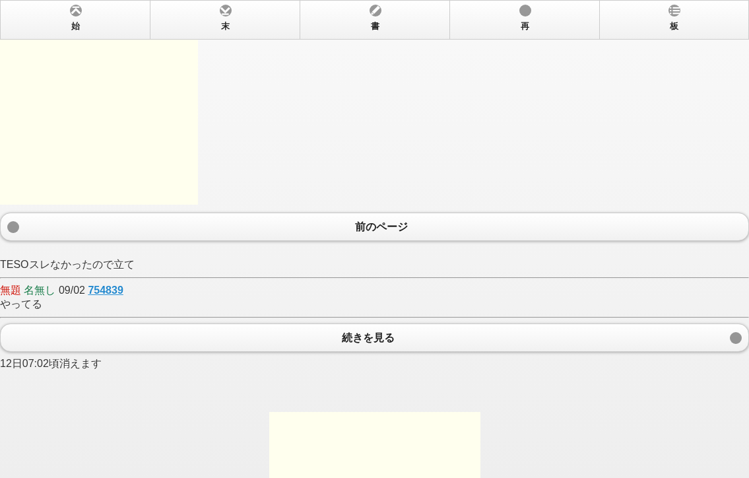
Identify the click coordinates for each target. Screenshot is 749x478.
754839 (105, 290)
